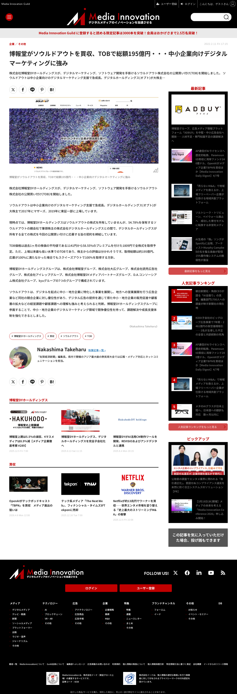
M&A (105, 612)
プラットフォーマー (22, 620)
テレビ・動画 (19, 607)
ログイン (91, 583)
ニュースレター (131, 612)
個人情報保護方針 (156, 657)
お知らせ (194, 603)
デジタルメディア (21, 603)
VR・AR (48, 612)
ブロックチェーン (53, 607)
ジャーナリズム (20, 634)
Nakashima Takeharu (65, 349)
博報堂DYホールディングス (28, 336)
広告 (74, 597)
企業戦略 (107, 603)
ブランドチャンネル (163, 597)
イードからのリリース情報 (216, 657)
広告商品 (78, 607)
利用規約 (116, 657)
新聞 (14, 612)
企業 (103, 597)
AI (45, 603)
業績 (105, 607)
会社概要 (197, 657)
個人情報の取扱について (134, 657)
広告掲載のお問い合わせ (98, 657)
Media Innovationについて (32, 657)
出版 (14, 625)
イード (154, 607)
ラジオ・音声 (19, 630)
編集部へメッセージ (76, 657)
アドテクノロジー (82, 603)
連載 (126, 607)
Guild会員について (55, 657)
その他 (15, 638)
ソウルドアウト (73, 336)
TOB (93, 336)
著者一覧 (13, 657)
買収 (54, 336)
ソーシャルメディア (22, 616)
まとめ (127, 616)
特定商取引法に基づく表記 (178, 657)
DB (221, 597)
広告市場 (78, 612)
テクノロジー (51, 597)
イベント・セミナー (200, 607)
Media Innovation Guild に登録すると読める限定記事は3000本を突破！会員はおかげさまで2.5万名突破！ (118, 33)
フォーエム (156, 603)
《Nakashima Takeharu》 (142, 326)
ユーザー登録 (146, 583)
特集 (124, 597)
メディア (15, 597)
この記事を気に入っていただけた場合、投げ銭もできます (198, 532)
